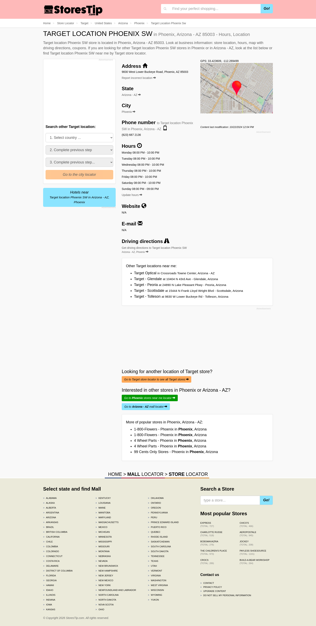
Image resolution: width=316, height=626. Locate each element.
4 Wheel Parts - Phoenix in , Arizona (170, 441)
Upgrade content (213, 591)
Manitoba (103, 512)
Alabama (50, 498)
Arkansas (50, 522)
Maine (101, 508)
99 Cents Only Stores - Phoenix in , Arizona (176, 452)
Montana (103, 551)
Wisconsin (156, 590)
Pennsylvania (158, 512)
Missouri (103, 546)
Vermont (155, 570)
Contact (207, 583)
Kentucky (103, 498)
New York (103, 585)
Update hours (132, 195)
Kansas (49, 609)
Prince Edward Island (163, 522)
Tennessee (156, 556)
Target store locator (130, 53)
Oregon (154, 508)
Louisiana (103, 503)
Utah (152, 566)
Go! (267, 8)
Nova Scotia (105, 604)
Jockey (246, 543)
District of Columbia (58, 570)
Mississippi (104, 541)
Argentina (51, 512)
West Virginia (158, 585)
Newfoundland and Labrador (116, 590)
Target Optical (174, 273)
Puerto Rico (157, 527)
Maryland (103, 517)
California (51, 537)
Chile (48, 541)
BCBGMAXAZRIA (209, 543)
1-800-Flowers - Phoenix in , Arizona (170, 429)
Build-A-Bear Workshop (254, 561)
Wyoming (155, 595)
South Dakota (158, 551)
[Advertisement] (79, 90)
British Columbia (55, 532)
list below (260, 48)
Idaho (48, 590)
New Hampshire (107, 570)
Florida (49, 575)
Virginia (154, 575)
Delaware (51, 566)
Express (207, 524)
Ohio (100, 609)
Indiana (49, 600)
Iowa (47, 604)
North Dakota (106, 600)
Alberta (49, 508)
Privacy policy (211, 587)
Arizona (49, 517)
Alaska (49, 503)
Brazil (48, 527)
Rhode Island (158, 537)
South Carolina (159, 546)
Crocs (207, 561)
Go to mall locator (145, 406)
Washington (157, 580)
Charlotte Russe (211, 534)
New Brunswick (107, 566)
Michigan (103, 532)
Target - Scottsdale (188, 291)
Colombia (50, 546)
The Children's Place (213, 552)
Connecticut (52, 556)
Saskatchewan (158, 541)
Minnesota (104, 537)
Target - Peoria (180, 285)
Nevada (102, 561)
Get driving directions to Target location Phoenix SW (154, 249)
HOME (115, 474)
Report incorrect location (139, 78)
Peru (152, 517)
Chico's (246, 524)
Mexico (101, 527)
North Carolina (107, 595)
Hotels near (79, 197)
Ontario (154, 503)
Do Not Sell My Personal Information (225, 595)
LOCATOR (145, 474)
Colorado (51, 551)
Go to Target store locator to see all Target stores (156, 379)
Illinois (49, 595)
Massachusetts (107, 522)
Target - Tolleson (181, 296)
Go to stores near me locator (149, 398)
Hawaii (48, 585)
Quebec (154, 532)
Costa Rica (51, 561)
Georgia (50, 580)
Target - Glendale (176, 279)
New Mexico (104, 580)
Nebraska (103, 556)
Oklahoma (156, 498)
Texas (153, 561)
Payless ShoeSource (253, 552)
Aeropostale (248, 534)
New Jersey (104, 575)
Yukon (153, 600)
